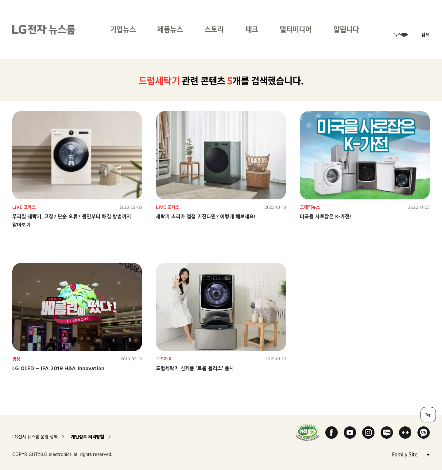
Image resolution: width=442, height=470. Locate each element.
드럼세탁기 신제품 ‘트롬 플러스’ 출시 (195, 368)
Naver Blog (387, 432)
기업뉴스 (123, 29)
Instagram (368, 432)
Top (428, 414)
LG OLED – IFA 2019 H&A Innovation (58, 368)
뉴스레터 (401, 34)
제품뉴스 (170, 29)
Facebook (331, 432)
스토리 (214, 29)
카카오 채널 (423, 432)
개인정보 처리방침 (87, 437)
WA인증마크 (307, 432)
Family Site (410, 454)
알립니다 (346, 29)
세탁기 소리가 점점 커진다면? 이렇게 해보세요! (205, 216)
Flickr (405, 432)
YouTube (350, 432)
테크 (251, 29)
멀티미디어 (296, 29)
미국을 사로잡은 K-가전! (325, 216)
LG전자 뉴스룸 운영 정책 (35, 437)
